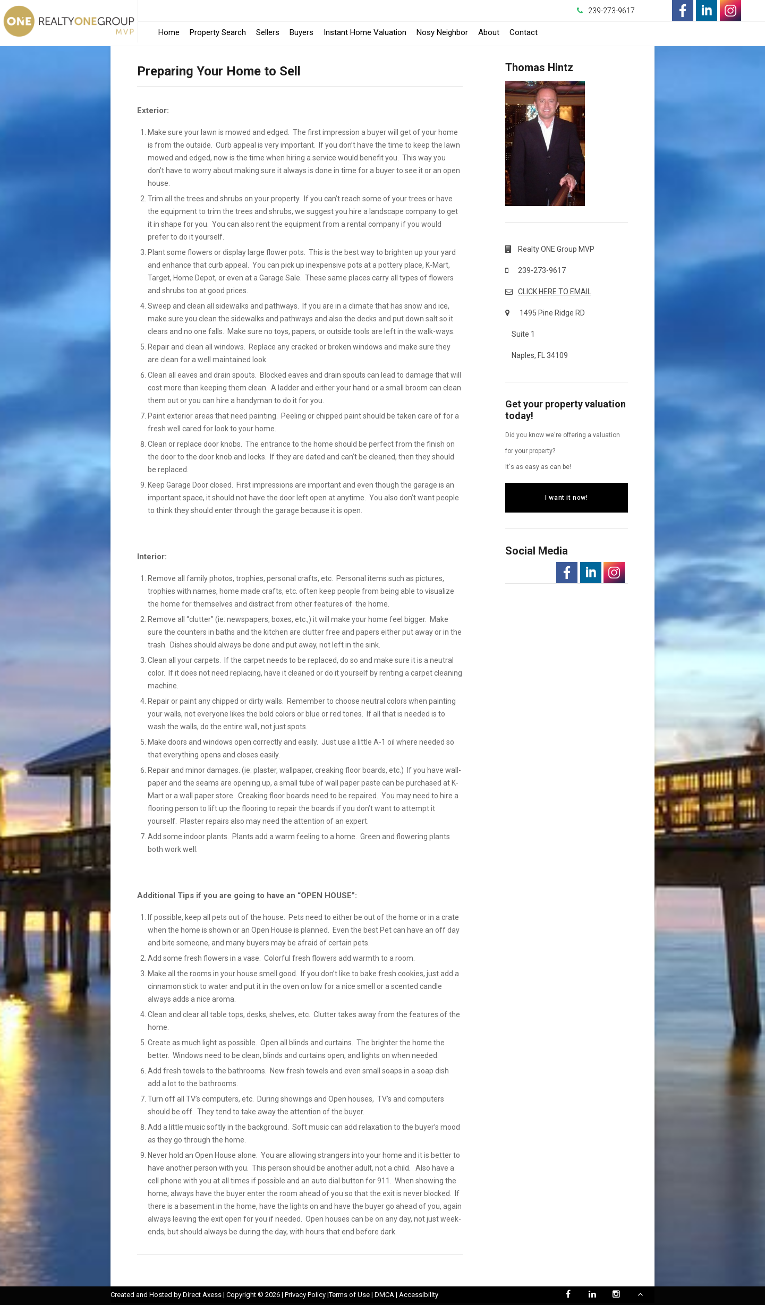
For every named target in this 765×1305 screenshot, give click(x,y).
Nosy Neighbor (442, 32)
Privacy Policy (305, 1295)
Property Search (218, 32)
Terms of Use (349, 1295)
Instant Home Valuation (365, 32)
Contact (523, 32)
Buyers (301, 32)
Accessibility (418, 1295)
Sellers (267, 32)
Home (169, 32)
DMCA (384, 1295)
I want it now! (566, 497)
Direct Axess (202, 1295)
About (488, 32)
